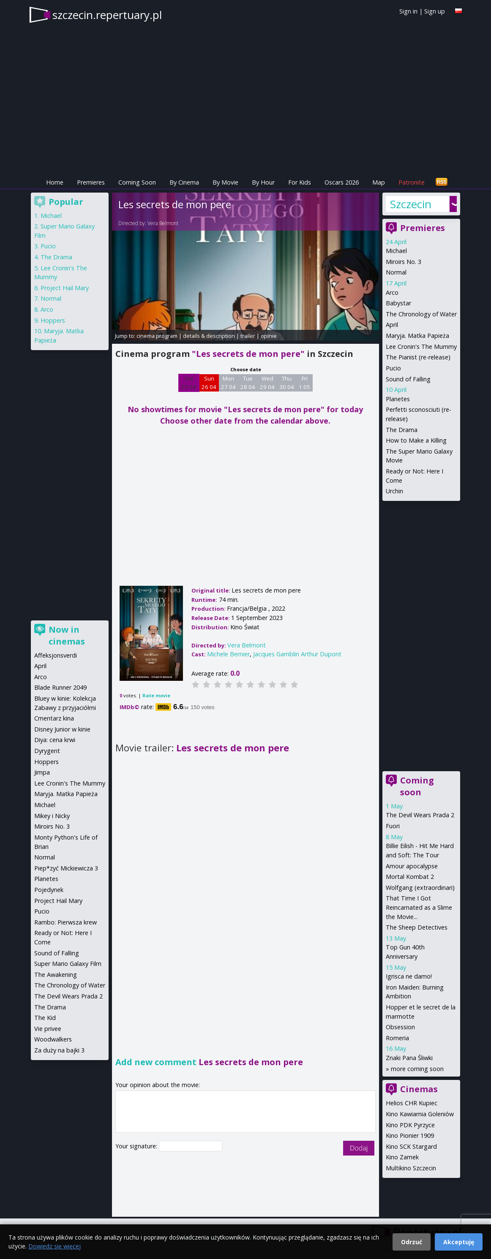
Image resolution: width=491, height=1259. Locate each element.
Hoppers (53, 320)
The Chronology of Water (421, 314)
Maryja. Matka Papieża (417, 336)
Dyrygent (47, 751)
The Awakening (55, 975)
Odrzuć (411, 1242)
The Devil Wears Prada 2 (420, 815)
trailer (247, 336)
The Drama (401, 430)
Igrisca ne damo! (409, 976)
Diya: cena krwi (54, 740)
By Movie (225, 182)
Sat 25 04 (188, 383)
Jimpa (42, 772)
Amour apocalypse (412, 866)
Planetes (398, 399)
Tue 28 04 (247, 383)
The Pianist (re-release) (418, 357)
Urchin (394, 491)
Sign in (408, 11)
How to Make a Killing (416, 440)
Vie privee (47, 1029)
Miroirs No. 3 (403, 262)
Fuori (393, 826)
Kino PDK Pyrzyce (410, 1125)
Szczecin (410, 204)
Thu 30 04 (286, 383)
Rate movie (156, 695)
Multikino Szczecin (411, 1168)
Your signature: (137, 1146)
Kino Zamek (402, 1157)
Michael (396, 251)
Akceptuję (458, 1242)
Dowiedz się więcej (54, 1246)
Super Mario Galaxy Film (67, 964)
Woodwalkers (53, 1039)
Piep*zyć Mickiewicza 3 (66, 868)
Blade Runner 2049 (60, 687)
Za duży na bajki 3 (59, 1050)
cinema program (156, 336)
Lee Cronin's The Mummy (421, 347)
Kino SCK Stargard (411, 1146)
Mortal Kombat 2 (410, 877)
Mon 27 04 (228, 383)
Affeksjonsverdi (55, 655)
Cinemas (419, 1089)
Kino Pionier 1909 (410, 1135)
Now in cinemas (67, 635)
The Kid (45, 1018)
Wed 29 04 (267, 383)
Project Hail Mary (65, 288)
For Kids (299, 182)
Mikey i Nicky (52, 816)
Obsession (400, 1027)
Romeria (397, 1038)
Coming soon (417, 786)
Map (378, 182)
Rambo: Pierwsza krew (65, 922)
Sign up (434, 11)
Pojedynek (48, 890)
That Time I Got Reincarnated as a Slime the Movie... (419, 907)
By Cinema (184, 182)
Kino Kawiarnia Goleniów (420, 1114)
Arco (392, 292)
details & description (209, 336)
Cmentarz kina (54, 718)
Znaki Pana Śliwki (409, 1058)
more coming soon (417, 1069)
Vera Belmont (162, 223)
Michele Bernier (228, 654)
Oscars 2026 (342, 182)
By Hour (263, 182)
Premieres (91, 182)
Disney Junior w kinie (62, 729)
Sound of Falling (408, 379)
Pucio (393, 368)
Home (54, 182)
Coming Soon (137, 182)
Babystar (398, 303)
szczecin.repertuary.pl (107, 14)
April (392, 325)
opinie (269, 336)
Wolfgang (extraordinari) (420, 888)
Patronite (411, 182)
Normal (396, 272)
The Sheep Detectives (416, 927)
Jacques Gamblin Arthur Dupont (297, 654)
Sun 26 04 (209, 383)
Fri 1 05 (304, 383)
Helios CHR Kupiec (411, 1103)
